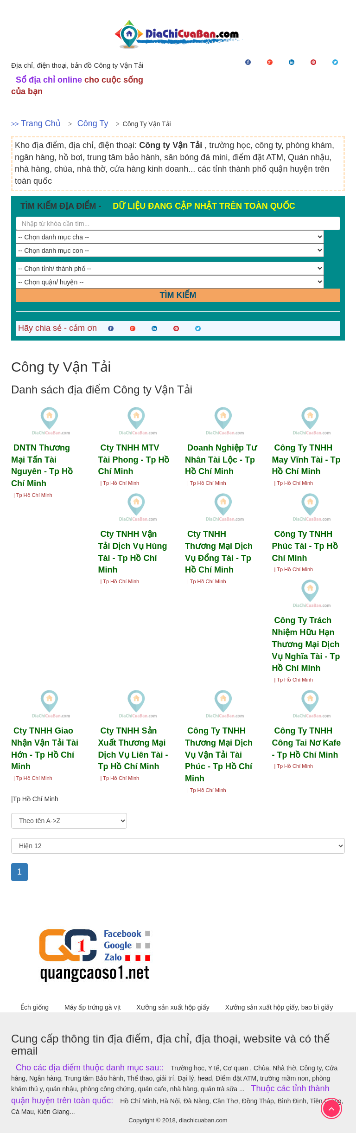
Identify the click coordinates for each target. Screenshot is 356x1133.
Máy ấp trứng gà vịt (93, 1007)
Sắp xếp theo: (30, 808)
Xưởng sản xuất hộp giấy (173, 1007)
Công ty (92, 123)
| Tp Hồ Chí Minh (32, 495)
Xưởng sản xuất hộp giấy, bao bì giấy (279, 1007)
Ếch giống (35, 1007)
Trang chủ (40, 123)
